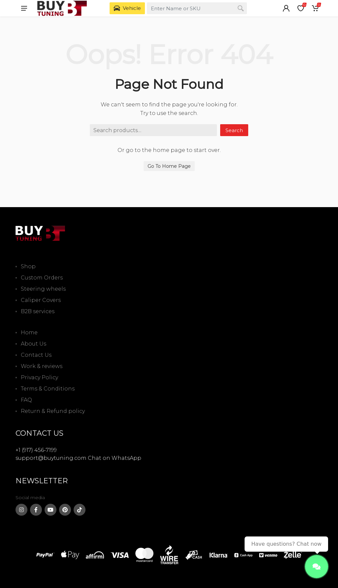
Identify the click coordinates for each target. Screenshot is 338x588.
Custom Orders (42, 278)
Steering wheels (43, 289)
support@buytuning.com (51, 458)
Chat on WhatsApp (114, 458)
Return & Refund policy (53, 411)
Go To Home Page (169, 166)
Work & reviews (41, 366)
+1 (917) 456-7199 (36, 450)
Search (234, 130)
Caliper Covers (41, 300)
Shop (28, 266)
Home (29, 332)
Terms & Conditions (48, 389)
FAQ (26, 400)
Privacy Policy (39, 377)
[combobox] (197, 8)
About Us (33, 344)
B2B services (37, 311)
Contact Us (36, 355)
